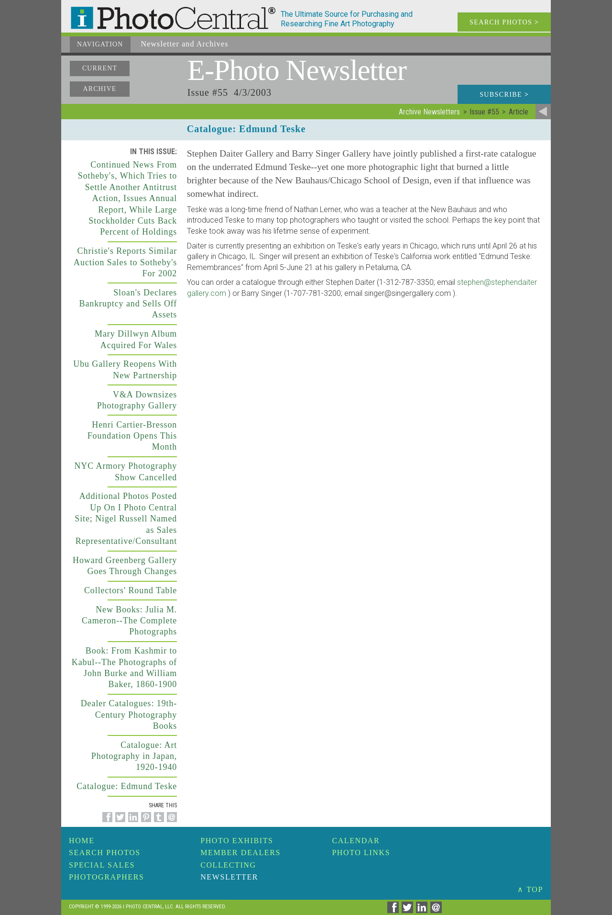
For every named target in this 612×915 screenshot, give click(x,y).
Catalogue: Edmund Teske (126, 786)
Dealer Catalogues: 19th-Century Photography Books (129, 715)
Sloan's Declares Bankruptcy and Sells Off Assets (128, 304)
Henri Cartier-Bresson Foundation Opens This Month (132, 436)
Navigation (100, 44)
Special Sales (102, 865)
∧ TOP (530, 889)
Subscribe (504, 94)
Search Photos (105, 852)
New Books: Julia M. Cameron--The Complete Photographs (129, 621)
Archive (99, 88)
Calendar (356, 840)
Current (99, 68)
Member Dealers (240, 852)
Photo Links (361, 852)
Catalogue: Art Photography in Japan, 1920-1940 (134, 756)
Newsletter (229, 877)
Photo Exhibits (236, 840)
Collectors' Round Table (130, 590)
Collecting (228, 865)
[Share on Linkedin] (131, 822)
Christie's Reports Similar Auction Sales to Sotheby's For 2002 (125, 262)
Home (82, 840)
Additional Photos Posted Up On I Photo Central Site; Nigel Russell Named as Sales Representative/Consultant (126, 518)
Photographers (106, 877)
